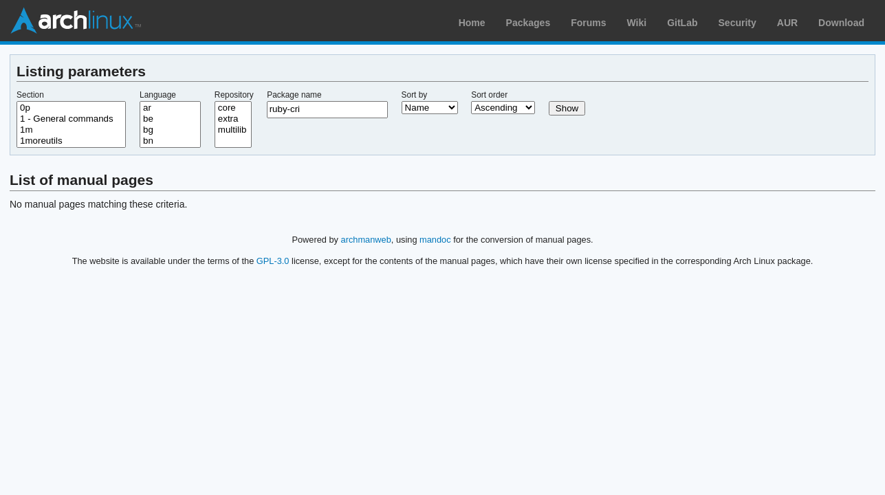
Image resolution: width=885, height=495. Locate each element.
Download (841, 22)
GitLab (682, 22)
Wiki (637, 22)
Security (737, 22)
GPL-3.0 (272, 261)
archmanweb (366, 239)
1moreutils (71, 140)
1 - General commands (71, 118)
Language (158, 95)
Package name (294, 95)
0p (71, 107)
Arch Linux (75, 20)
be (170, 118)
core (233, 107)
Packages (528, 22)
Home (472, 22)
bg (170, 129)
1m (71, 129)
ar (170, 107)
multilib (233, 129)
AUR (787, 22)
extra (233, 118)
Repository (234, 95)
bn (170, 140)
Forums (588, 22)
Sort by (415, 95)
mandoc (435, 239)
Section (30, 95)
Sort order (489, 95)
